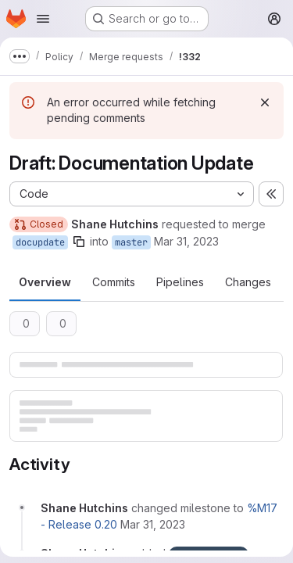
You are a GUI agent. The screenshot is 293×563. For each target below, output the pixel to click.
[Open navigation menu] (42, 18)
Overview (45, 282)
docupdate (40, 242)
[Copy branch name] (79, 241)
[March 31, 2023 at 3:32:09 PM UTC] (152, 524)
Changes (248, 282)
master (131, 242)
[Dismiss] (264, 102)
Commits (113, 282)
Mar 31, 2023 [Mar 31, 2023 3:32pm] (186, 241)
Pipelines (180, 282)
